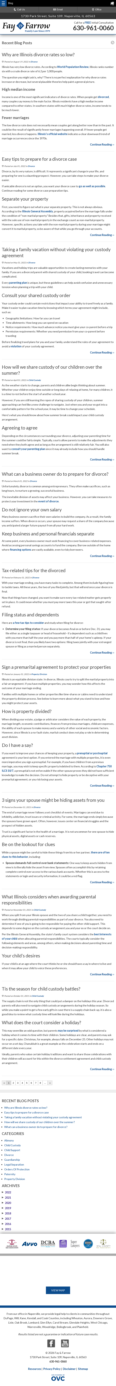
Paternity (9, 1174)
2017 (6, 1218)
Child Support (12, 1150)
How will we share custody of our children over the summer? (39, 1122)
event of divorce (48, 501)
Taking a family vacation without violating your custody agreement (43, 1117)
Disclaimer (69, 1368)
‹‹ (4, 1083)
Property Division (39, 674)
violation (15, 346)
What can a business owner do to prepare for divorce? (35, 1127)
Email (58, 9)
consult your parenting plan (28, 449)
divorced (103, 97)
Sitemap (83, 1368)
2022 (6, 1192)
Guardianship (12, 1159)
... (45, 1083)
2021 (6, 1197)
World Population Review (73, 66)
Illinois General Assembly (37, 211)
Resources (34, 1368)
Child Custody (34, 380)
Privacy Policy (52, 1368)
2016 (6, 1223)
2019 (6, 1208)
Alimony (9, 1140)
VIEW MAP (58, 1290)
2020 (6, 1202)
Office (97, 9)
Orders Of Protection (17, 1169)
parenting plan (18, 282)
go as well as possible (92, 186)
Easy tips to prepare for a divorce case (26, 1112)
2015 (6, 1229)
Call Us (19, 9)
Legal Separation (14, 1164)
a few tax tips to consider (28, 622)
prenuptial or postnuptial (92, 753)
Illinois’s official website (52, 134)
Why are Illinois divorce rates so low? (25, 1107)
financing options (20, 549)
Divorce (34, 61)
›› (50, 1083)
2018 (6, 1213)
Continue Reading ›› (102, 144)
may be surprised (68, 1030)
